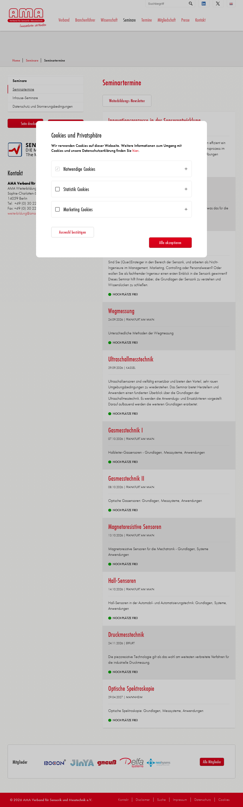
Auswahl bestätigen (72, 232)
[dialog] (121, 189)
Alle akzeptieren (170, 242)
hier (135, 150)
